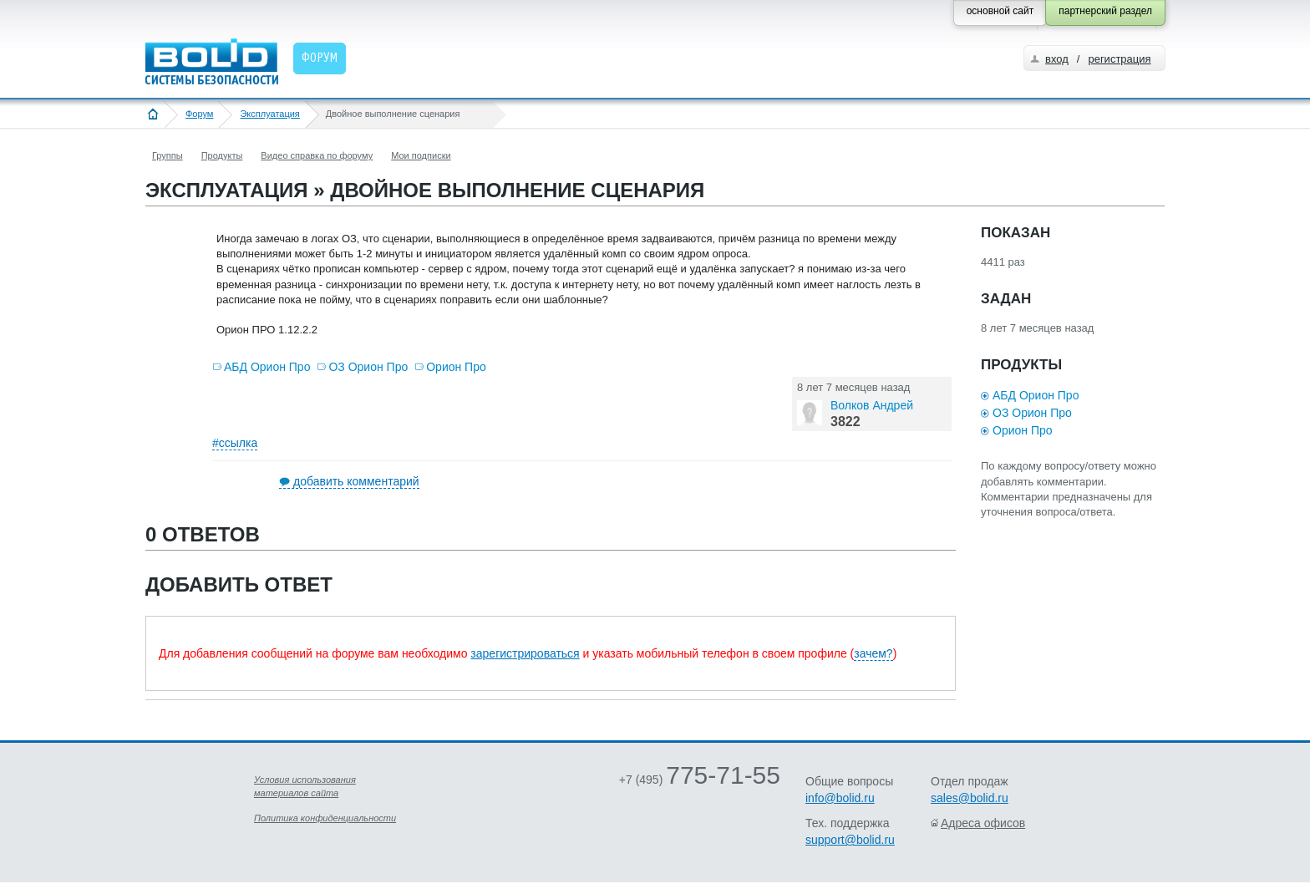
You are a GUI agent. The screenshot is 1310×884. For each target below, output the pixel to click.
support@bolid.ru (850, 839)
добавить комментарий (356, 481)
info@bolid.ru (840, 798)
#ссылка (234, 443)
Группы (167, 155)
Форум (199, 114)
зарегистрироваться (524, 653)
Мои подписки (420, 155)
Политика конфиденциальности (325, 818)
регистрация (1119, 59)
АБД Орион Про (267, 366)
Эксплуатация (269, 114)
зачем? (873, 653)
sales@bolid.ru (969, 798)
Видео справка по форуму (317, 155)
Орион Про (456, 366)
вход (1057, 59)
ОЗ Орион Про (368, 366)
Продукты (222, 155)
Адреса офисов (983, 823)
